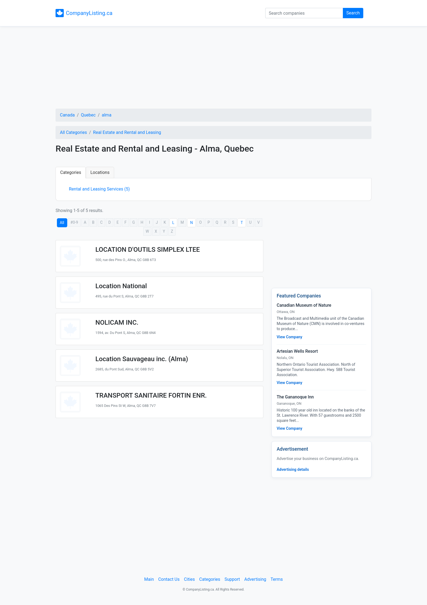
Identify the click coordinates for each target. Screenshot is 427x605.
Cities (189, 579)
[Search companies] (304, 13)
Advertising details (293, 469)
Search (353, 13)
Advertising (255, 579)
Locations (99, 172)
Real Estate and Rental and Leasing (127, 132)
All (62, 222)
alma (106, 115)
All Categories (73, 132)
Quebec (88, 115)
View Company (289, 337)
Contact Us (169, 579)
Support (232, 579)
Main (149, 579)
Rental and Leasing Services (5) (99, 189)
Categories (70, 172)
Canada (67, 115)
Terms (276, 579)
